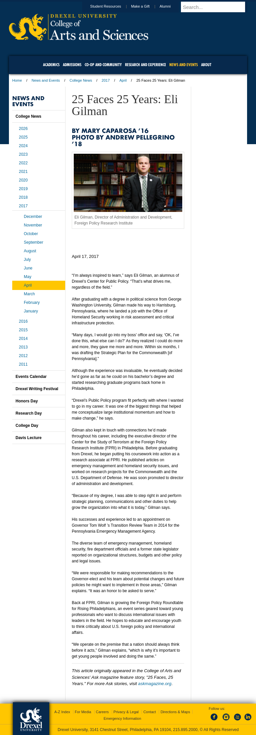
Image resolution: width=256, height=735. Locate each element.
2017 (105, 80)
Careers (102, 712)
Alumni (171, 6)
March (29, 294)
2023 (23, 154)
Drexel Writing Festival (37, 389)
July (27, 259)
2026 (23, 128)
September (33, 242)
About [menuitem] (206, 64)
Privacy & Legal (126, 712)
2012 (23, 355)
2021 (23, 171)
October (31, 233)
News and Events (46, 80)
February (32, 302)
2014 (23, 338)
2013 (23, 347)
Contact (149, 712)
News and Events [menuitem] (183, 64)
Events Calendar (31, 376)
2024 (23, 145)
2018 (23, 197)
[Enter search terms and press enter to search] (217, 7)
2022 (23, 163)
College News (80, 80)
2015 (23, 330)
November (33, 225)
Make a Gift (146, 6)
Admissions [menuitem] (72, 64)
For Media (83, 712)
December (33, 216)
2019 (23, 188)
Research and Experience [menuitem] (145, 64)
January (31, 311)
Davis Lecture (29, 437)
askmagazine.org (154, 683)
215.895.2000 (185, 729)
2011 (23, 364)
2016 (23, 321)
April (123, 80)
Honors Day (27, 401)
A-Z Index (62, 712)
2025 (23, 137)
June (28, 268)
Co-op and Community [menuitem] (103, 64)
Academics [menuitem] (51, 64)
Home (17, 80)
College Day (27, 425)
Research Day (29, 413)
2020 (23, 180)
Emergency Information (122, 718)
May (27, 276)
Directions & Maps (175, 712)
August (30, 251)
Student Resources (112, 6)
